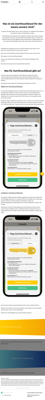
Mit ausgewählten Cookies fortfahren (34, 392)
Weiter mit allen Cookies (22, 388)
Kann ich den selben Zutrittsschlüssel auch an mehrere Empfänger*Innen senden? (20, 59)
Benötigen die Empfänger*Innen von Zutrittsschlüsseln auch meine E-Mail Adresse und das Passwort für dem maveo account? (20, 49)
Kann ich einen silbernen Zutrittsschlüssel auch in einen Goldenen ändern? (20, 305)
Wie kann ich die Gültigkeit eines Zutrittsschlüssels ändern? (16, 312)
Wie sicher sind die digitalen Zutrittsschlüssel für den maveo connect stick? (20, 53)
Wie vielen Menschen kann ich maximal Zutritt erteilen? (15, 63)
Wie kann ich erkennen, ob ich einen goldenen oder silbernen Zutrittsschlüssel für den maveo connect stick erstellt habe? (21, 308)
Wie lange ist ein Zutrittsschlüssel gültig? (11, 56)
